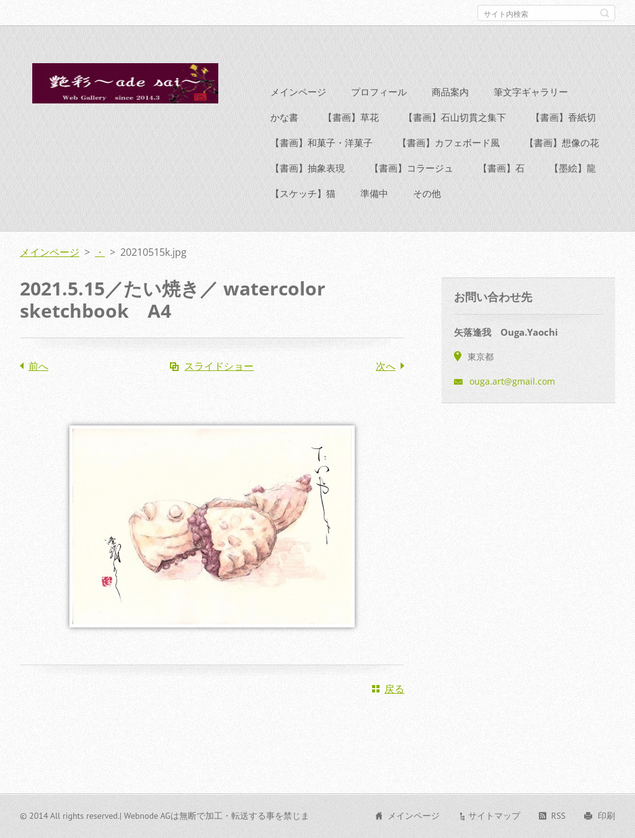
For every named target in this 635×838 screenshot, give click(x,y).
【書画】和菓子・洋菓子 (321, 165)
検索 (604, 13)
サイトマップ (494, 821)
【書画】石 (501, 190)
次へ (386, 388)
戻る (394, 711)
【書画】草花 (351, 139)
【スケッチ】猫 (302, 215)
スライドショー (219, 388)
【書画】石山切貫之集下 (455, 139)
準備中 (374, 215)
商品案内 (450, 114)
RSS (558, 821)
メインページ (298, 114)
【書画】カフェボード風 (448, 165)
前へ (38, 388)
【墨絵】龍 (572, 190)
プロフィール (379, 114)
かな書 (284, 139)
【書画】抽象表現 (307, 190)
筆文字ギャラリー (531, 114)
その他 (427, 215)
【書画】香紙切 (563, 139)
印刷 (606, 821)
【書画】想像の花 (562, 165)
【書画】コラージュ (411, 190)
